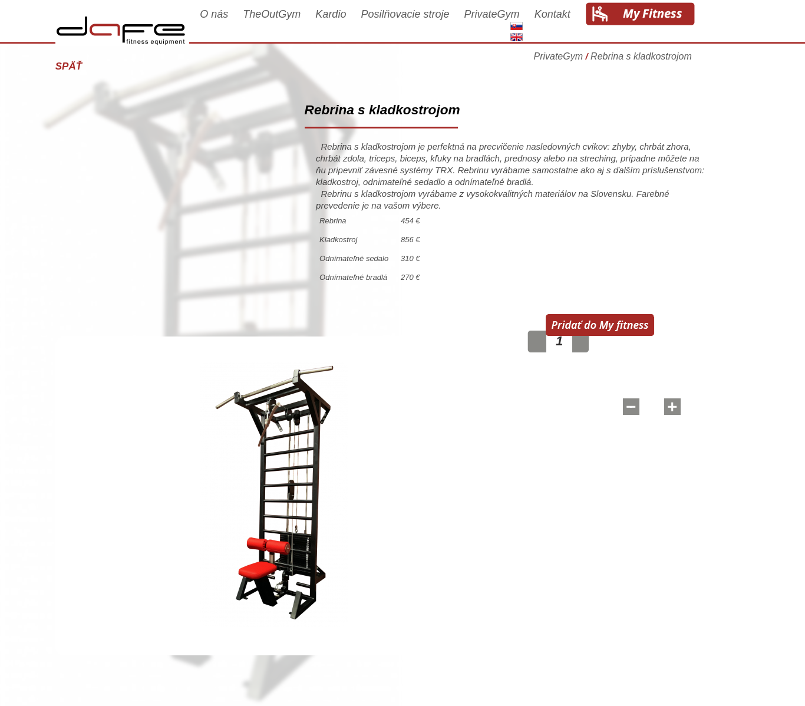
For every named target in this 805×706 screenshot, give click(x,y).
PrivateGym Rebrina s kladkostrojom (636, 62)
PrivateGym (515, 25)
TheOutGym (295, 25)
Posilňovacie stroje (428, 25)
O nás (237, 25)
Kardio (354, 25)
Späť (91, 66)
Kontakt (575, 25)
